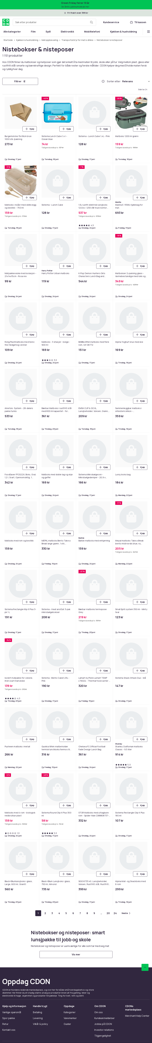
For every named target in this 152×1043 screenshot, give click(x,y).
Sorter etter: (114, 81)
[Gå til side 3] (52, 913)
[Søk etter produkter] (91, 22)
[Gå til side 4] (59, 913)
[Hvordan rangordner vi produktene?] (103, 81)
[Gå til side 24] (115, 913)
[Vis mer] (76, 954)
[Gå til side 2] (45, 913)
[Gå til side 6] (73, 913)
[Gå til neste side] (126, 913)
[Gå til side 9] (94, 913)
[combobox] (54, 22)
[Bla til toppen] (144, 967)
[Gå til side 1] (38, 913)
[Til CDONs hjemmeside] (5, 22)
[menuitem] (12, 31)
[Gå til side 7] (80, 913)
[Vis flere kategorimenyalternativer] (148, 31)
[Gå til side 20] (108, 913)
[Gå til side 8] (87, 913)
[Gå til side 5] (66, 913)
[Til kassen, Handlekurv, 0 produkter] (138, 22)
